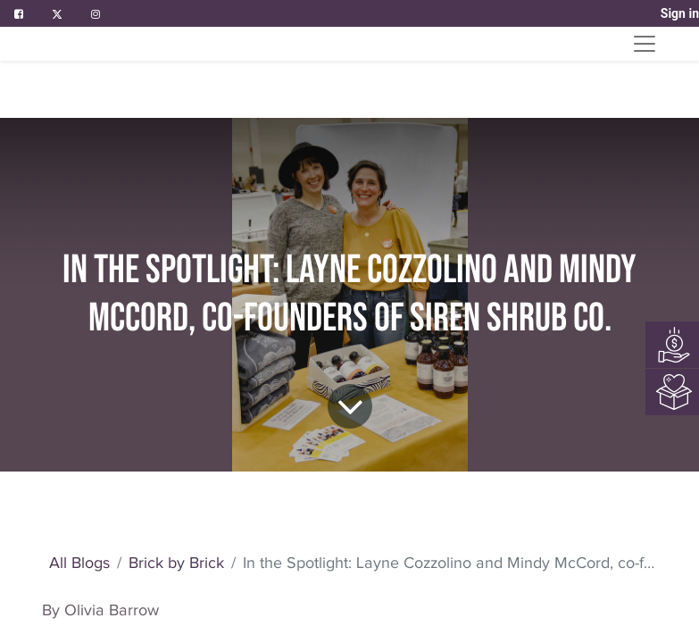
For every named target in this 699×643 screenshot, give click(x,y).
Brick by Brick (176, 563)
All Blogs (79, 563)
